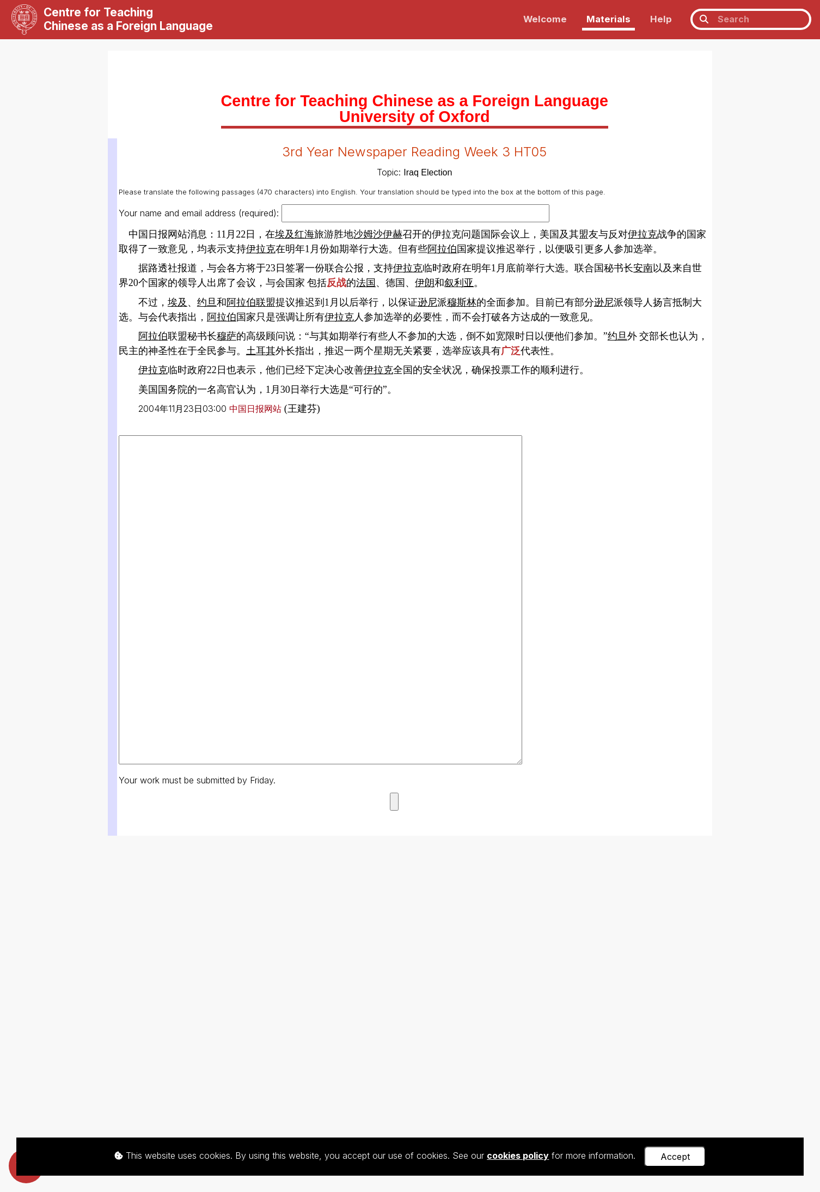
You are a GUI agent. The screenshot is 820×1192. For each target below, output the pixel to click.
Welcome (545, 19)
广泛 (511, 350)
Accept (675, 1156)
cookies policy (518, 1155)
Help (661, 19)
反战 (336, 282)
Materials (608, 19)
